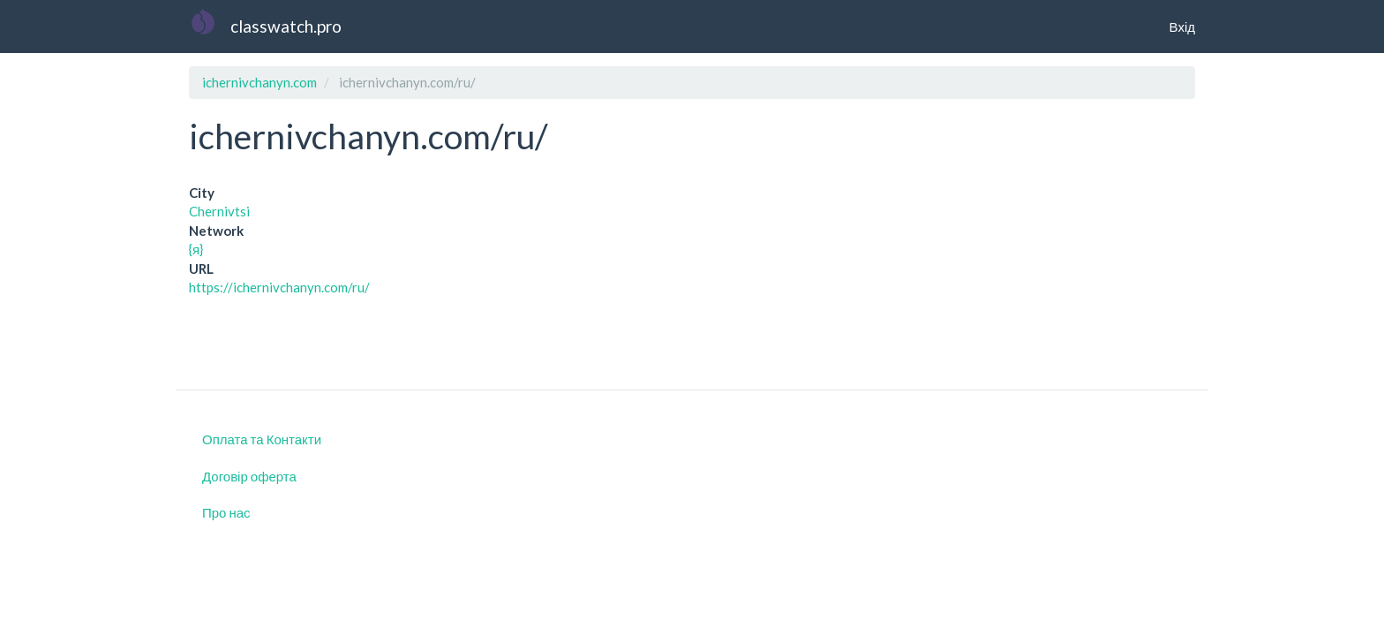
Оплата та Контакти (261, 439)
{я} (196, 249)
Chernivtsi (219, 211)
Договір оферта (249, 476)
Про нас (226, 512)
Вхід (1182, 26)
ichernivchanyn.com (259, 82)
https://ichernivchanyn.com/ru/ (279, 287)
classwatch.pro (286, 26)
